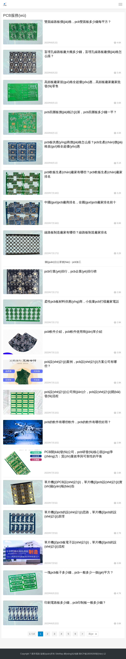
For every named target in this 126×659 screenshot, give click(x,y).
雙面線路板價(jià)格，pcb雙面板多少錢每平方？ (77, 22)
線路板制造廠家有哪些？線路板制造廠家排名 (75, 232)
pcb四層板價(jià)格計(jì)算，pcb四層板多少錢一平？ (80, 112)
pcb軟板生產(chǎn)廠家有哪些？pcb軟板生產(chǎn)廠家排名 (83, 174)
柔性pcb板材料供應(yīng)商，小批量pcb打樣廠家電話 (81, 301)
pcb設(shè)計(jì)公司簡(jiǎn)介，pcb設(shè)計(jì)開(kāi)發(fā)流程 (82, 394)
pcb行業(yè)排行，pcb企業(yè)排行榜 (70, 271)
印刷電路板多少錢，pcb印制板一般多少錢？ (75, 602)
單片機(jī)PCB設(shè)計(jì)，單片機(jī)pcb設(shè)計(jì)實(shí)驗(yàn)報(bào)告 (83, 484)
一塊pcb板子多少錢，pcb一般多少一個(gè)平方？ (78, 572)
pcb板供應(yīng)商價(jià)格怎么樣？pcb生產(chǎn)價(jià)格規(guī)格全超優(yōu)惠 (83, 144)
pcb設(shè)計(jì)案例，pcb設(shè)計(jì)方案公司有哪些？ (80, 364)
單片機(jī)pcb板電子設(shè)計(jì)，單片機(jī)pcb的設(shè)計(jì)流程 (80, 544)
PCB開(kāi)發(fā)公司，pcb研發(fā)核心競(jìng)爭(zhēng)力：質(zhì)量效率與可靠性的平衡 (78, 454)
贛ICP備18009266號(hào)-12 (92, 654)
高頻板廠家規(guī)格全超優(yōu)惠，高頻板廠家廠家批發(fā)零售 (82, 84)
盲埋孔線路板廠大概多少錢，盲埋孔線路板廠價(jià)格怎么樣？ (83, 54)
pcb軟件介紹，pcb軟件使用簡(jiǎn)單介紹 (73, 331)
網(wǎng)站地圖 (71, 654)
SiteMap (59, 654)
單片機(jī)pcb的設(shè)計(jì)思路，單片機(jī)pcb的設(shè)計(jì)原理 (80, 514)
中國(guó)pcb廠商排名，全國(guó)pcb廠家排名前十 (80, 202)
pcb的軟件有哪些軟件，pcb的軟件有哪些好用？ (77, 422)
